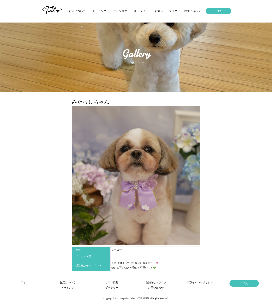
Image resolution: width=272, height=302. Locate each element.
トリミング (99, 11)
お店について (77, 11)
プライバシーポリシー (200, 282)
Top (23, 282)
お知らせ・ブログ (166, 11)
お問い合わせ (192, 11)
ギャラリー (141, 11)
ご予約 (218, 11)
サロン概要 (120, 11)
